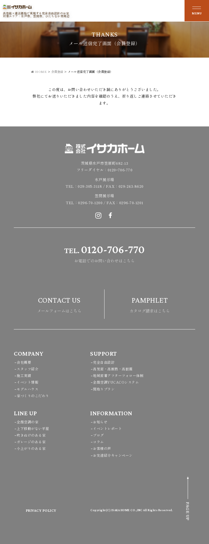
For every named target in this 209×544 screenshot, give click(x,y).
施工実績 (24, 375)
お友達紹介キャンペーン (113, 455)
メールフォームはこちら (59, 303)
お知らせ (100, 421)
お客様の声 (102, 448)
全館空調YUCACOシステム (116, 382)
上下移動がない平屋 (33, 428)
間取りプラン (104, 388)
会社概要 (24, 362)
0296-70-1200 (90, 202)
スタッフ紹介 (27, 368)
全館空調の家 (27, 421)
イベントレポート (107, 428)
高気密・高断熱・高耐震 (113, 368)
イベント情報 (27, 382)
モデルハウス (27, 388)
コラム (98, 441)
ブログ (98, 435)
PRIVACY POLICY (41, 510)
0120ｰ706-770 (120, 170)
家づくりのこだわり (33, 395)
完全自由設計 (104, 362)
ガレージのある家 (31, 441)
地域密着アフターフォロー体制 (118, 375)
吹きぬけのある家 (31, 435)
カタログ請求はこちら (150, 303)
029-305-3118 (90, 186)
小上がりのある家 (31, 448)
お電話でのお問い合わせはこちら (104, 253)
